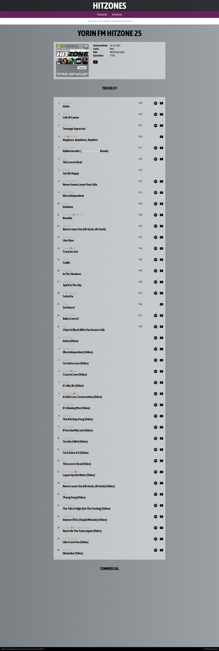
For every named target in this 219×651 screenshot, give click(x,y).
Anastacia (67, 360)
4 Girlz (65, 304)
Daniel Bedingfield (70, 181)
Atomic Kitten (68, 505)
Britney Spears (69, 449)
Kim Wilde (73, 136)
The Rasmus (68, 270)
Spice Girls (67, 550)
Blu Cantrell (67, 214)
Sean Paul (79, 214)
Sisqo (65, 494)
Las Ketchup (68, 416)
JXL (77, 393)
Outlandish (67, 103)
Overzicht (102, 14)
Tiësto (65, 259)
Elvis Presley (68, 147)
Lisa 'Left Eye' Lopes (82, 527)
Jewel (65, 203)
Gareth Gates (68, 281)
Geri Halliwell (68, 404)
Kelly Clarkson (68, 192)
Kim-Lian (66, 125)
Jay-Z (75, 248)
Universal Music (40, 649)
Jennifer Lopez (69, 315)
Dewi (65, 114)
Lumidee (66, 226)
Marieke (66, 170)
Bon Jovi (66, 382)
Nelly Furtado (68, 438)
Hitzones (109, 5)
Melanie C (67, 527)
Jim (64, 159)
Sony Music (30, 649)
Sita (78, 471)
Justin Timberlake (70, 293)
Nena (65, 136)
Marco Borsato (69, 471)
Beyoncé (66, 248)
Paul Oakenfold (90, 151)
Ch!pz (65, 326)
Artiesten (117, 14)
